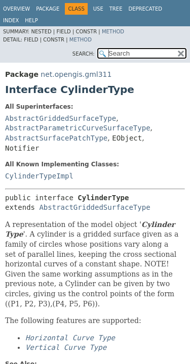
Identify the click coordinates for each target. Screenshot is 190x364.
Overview (16, 9)
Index (11, 20)
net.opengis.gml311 (76, 74)
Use (98, 9)
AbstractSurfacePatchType (56, 138)
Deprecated (145, 9)
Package (47, 9)
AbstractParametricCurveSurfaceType (77, 128)
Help (31, 20)
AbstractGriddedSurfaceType (60, 118)
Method (113, 31)
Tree (116, 9)
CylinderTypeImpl (39, 176)
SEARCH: (83, 54)
